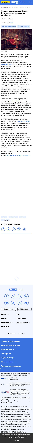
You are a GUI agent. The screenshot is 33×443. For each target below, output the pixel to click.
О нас (18, 314)
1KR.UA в (10, 26)
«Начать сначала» (15, 101)
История (4, 318)
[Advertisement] (16, 251)
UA (8, 22)
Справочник (5, 326)
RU (12, 22)
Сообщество (21, 318)
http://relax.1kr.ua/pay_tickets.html (18, 155)
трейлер (5, 220)
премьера (13, 217)
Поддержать (5, 2)
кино (4, 217)
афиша (23, 217)
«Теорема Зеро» (7, 64)
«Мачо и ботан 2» (24, 121)
